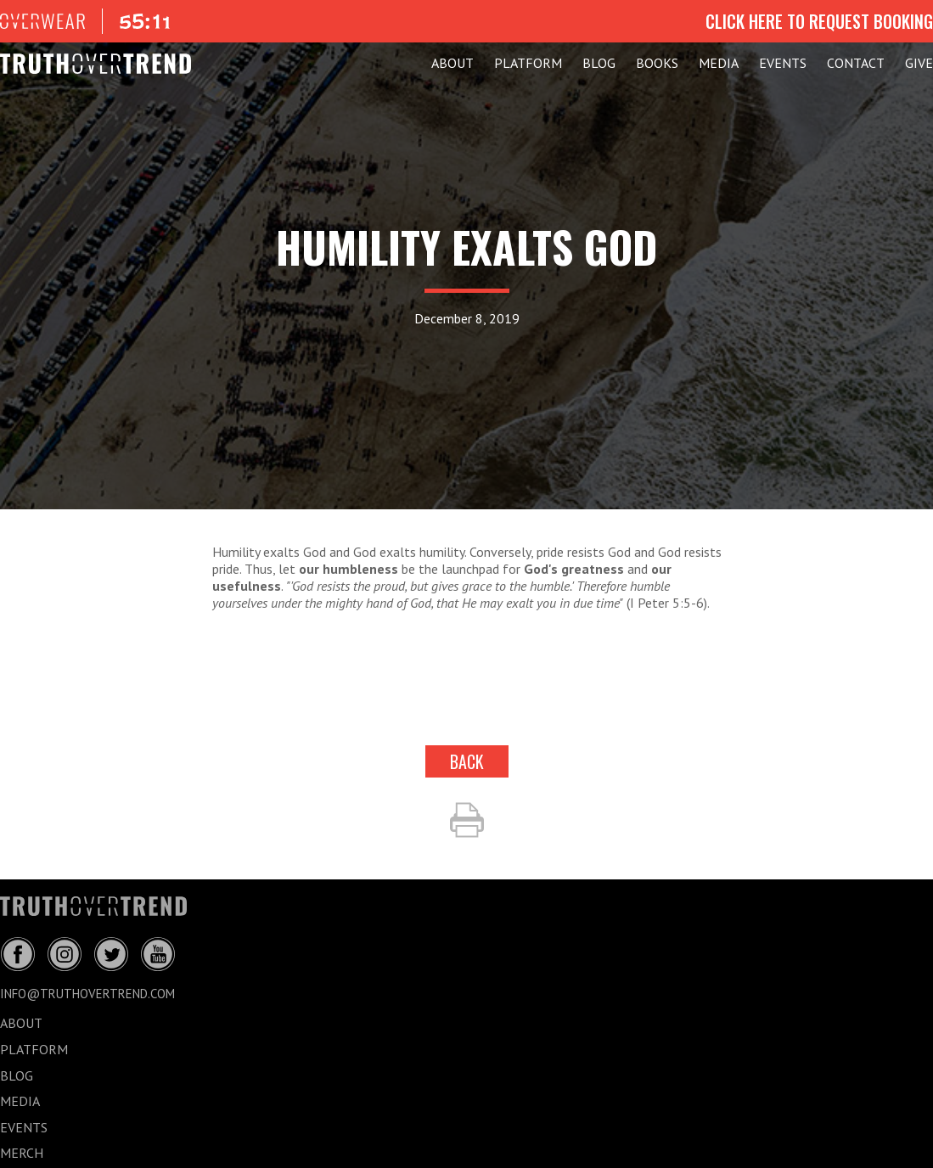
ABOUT (452, 62)
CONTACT (856, 62)
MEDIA (719, 62)
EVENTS (783, 62)
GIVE (919, 62)
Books (657, 62)
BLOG (598, 62)
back (467, 761)
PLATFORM (528, 62)
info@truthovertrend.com (87, 994)
